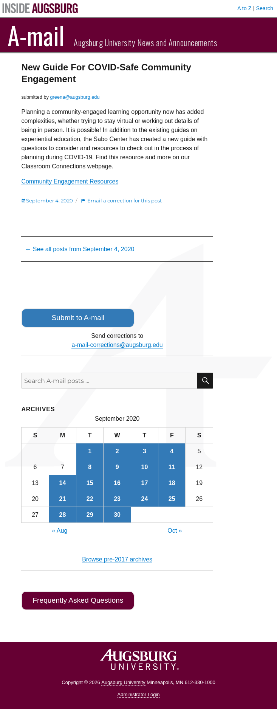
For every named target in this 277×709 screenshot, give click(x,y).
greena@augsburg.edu (74, 97)
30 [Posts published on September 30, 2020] (117, 515)
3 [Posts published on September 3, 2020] (144, 451)
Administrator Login (139, 694)
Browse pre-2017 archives (117, 559)
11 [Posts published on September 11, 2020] (172, 467)
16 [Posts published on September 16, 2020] (117, 483)
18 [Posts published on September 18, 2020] (172, 483)
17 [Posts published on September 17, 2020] (144, 483)
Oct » (174, 530)
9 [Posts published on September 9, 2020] (117, 467)
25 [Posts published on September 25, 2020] (172, 499)
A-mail (36, 35)
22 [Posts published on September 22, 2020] (90, 499)
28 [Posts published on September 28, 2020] (62, 515)
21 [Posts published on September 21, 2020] (62, 499)
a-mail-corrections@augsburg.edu (116, 345)
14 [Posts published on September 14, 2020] (62, 483)
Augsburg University (123, 682)
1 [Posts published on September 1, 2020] (89, 451)
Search (264, 8)
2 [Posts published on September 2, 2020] (117, 451)
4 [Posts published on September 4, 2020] (171, 451)
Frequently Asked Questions (77, 600)
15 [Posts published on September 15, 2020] (90, 483)
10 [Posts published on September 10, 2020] (144, 467)
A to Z (244, 8)
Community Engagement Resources (69, 181)
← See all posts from (79, 249)
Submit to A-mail (78, 318)
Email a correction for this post (124, 200)
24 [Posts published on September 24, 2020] (144, 499)
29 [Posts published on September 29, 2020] (90, 515)
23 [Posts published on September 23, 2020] (117, 499)
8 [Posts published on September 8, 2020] (89, 467)
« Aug (59, 530)
